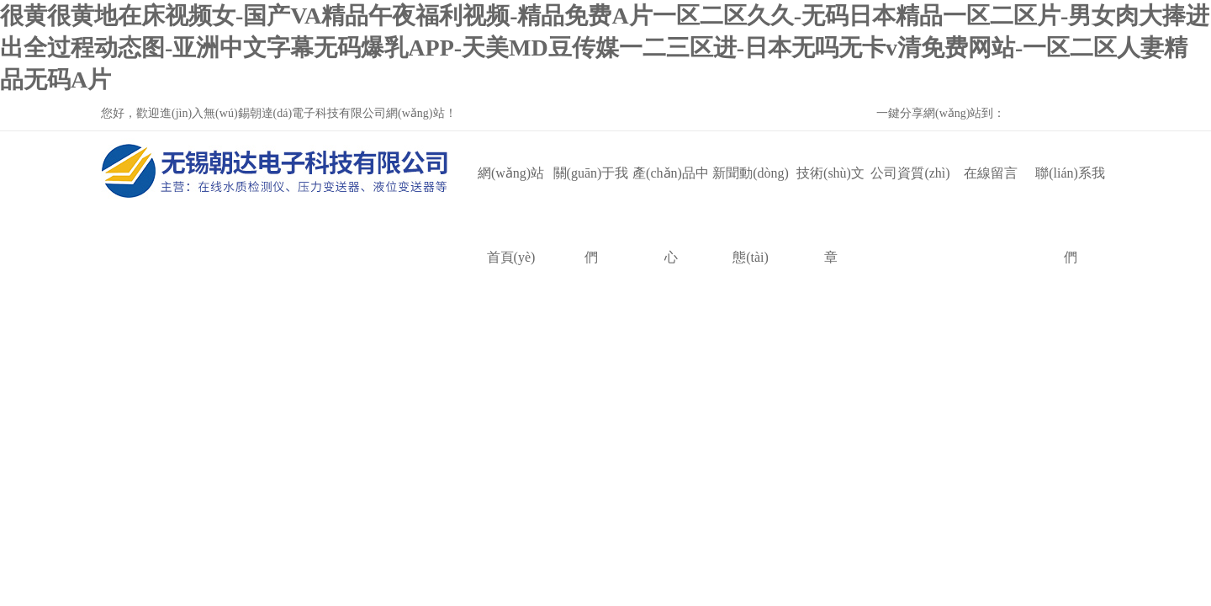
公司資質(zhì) (909, 173)
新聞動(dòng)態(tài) (750, 190)
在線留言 (991, 173)
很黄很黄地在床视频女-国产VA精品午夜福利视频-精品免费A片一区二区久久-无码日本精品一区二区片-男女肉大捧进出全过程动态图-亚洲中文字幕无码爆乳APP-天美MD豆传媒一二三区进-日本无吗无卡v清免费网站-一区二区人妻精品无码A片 (604, 48)
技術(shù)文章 (830, 190)
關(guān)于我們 (591, 190)
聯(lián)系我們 (1070, 190)
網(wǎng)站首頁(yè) (511, 190)
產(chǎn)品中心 (670, 190)
